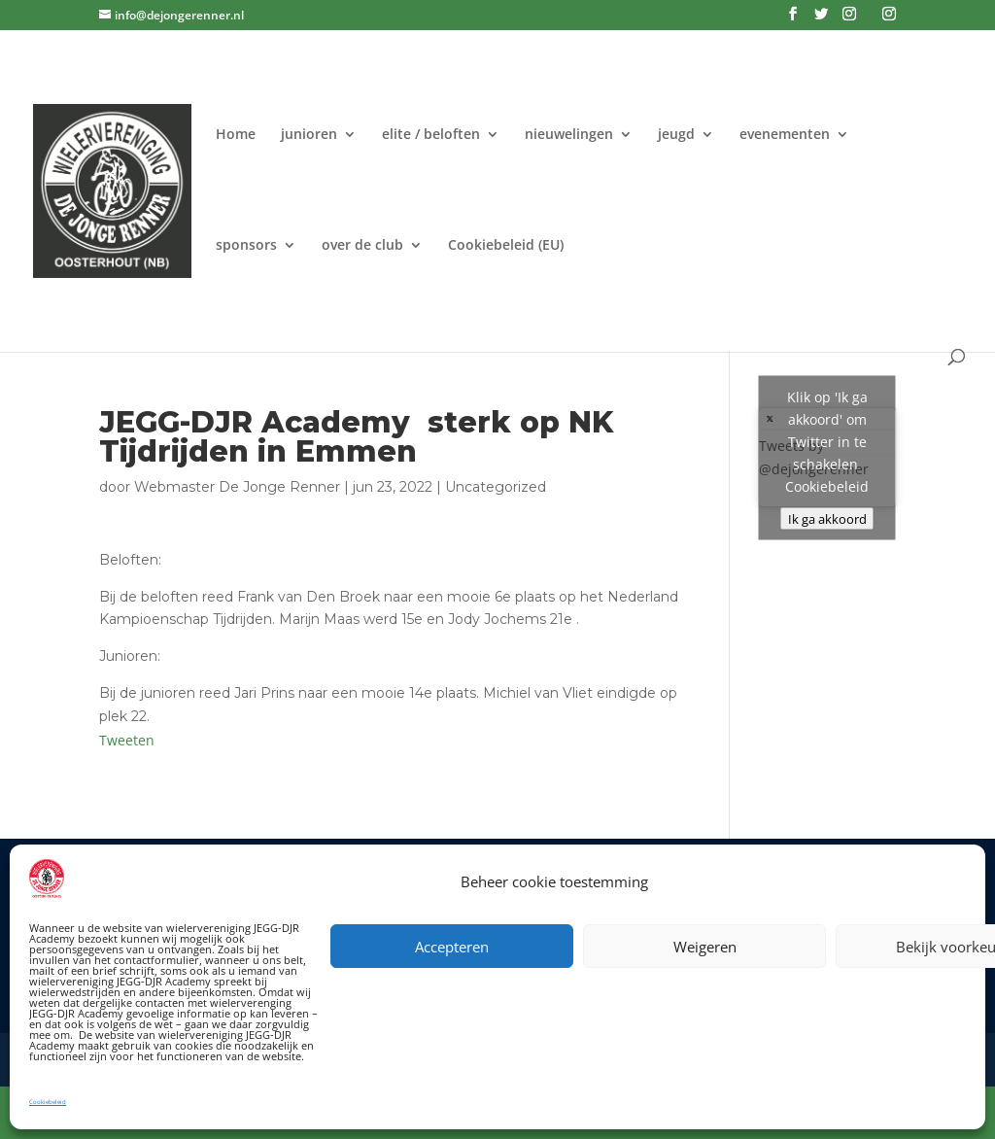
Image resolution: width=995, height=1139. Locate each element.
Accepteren (452, 946)
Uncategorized (495, 487)
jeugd (676, 135)
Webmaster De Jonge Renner (237, 487)
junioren (309, 135)
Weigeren (705, 946)
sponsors (246, 246)
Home (236, 135)
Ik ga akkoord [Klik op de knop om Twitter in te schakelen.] (827, 518)
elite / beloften (431, 135)
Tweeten (126, 740)
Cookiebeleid (47, 1102)
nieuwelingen (569, 135)
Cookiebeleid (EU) (506, 246)
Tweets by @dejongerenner (827, 457)
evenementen (784, 135)
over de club (362, 246)
